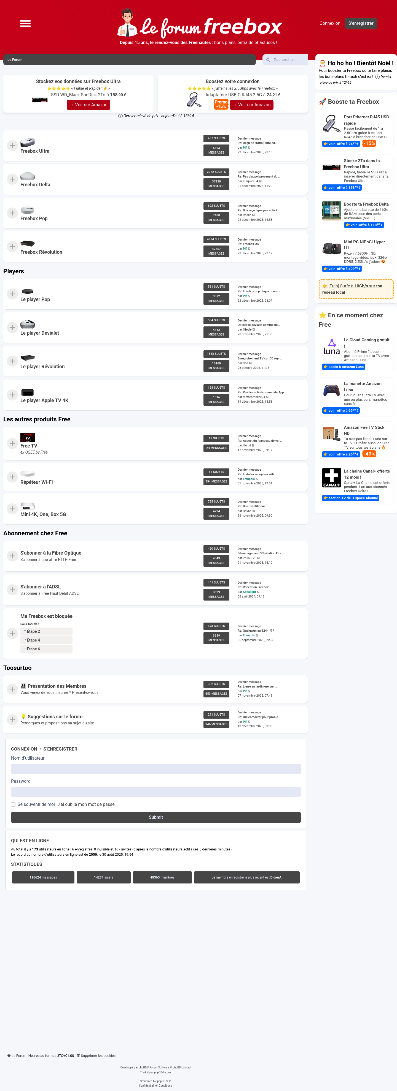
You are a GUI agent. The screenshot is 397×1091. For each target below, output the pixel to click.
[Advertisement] (155, 970)
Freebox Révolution (41, 252)
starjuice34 (250, 181)
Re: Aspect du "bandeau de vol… (260, 441)
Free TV (28, 446)
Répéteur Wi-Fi (36, 482)
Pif (245, 147)
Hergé (247, 445)
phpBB (143, 1067)
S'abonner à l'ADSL (40, 587)
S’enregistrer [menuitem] (361, 23)
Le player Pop (35, 299)
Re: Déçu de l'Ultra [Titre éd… (257, 143)
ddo (245, 363)
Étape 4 (31, 640)
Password (21, 781)
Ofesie (247, 329)
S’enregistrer (60, 749)
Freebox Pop (34, 218)
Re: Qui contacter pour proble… (259, 717)
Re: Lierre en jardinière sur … (257, 686)
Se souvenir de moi (36, 804)
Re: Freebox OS (248, 244)
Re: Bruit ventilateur (251, 506)
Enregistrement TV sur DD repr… (260, 359)
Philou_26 (249, 558)
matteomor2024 (254, 397)
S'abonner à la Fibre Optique (50, 553)
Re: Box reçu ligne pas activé (257, 210)
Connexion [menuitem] (330, 23)
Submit (156, 817)
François (249, 479)
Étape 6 (31, 649)
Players (13, 271)
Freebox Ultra (34, 151)
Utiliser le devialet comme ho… (259, 325)
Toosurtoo (17, 667)
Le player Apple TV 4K (44, 400)
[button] (25, 23)
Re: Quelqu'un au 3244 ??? (256, 630)
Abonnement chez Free (35, 533)
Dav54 (247, 511)
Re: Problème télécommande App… (262, 392)
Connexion (24, 749)
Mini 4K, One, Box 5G (43, 514)
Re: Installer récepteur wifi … (257, 474)
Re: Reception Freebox (253, 587)
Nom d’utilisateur (27, 758)
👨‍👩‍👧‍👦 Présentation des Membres (53, 686)
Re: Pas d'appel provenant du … (259, 177)
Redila (247, 215)
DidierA (275, 877)
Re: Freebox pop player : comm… (260, 291)
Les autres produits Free (37, 419)
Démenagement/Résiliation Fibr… (260, 553)
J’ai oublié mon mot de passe (86, 804)
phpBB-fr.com (162, 1072)
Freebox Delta (35, 184)
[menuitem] (96, 1056)
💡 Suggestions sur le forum (51, 716)
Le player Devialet (39, 333)
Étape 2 (31, 631)
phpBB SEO (164, 1081)
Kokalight (249, 592)
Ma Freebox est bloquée (46, 616)
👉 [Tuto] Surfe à (352, 289)
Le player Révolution (42, 366)
